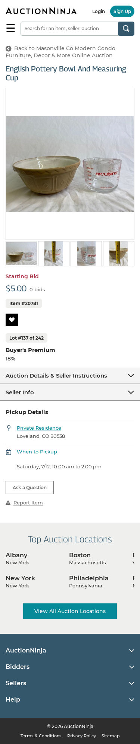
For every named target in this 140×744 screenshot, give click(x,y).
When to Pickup (37, 452)
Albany (16, 555)
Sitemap (111, 735)
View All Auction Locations (70, 611)
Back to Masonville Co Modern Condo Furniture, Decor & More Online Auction (60, 52)
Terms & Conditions (41, 735)
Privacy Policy (81, 735)
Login (98, 11)
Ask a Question (30, 487)
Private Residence (39, 428)
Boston (80, 555)
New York (20, 578)
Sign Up (122, 11)
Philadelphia (89, 578)
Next (129, 254)
